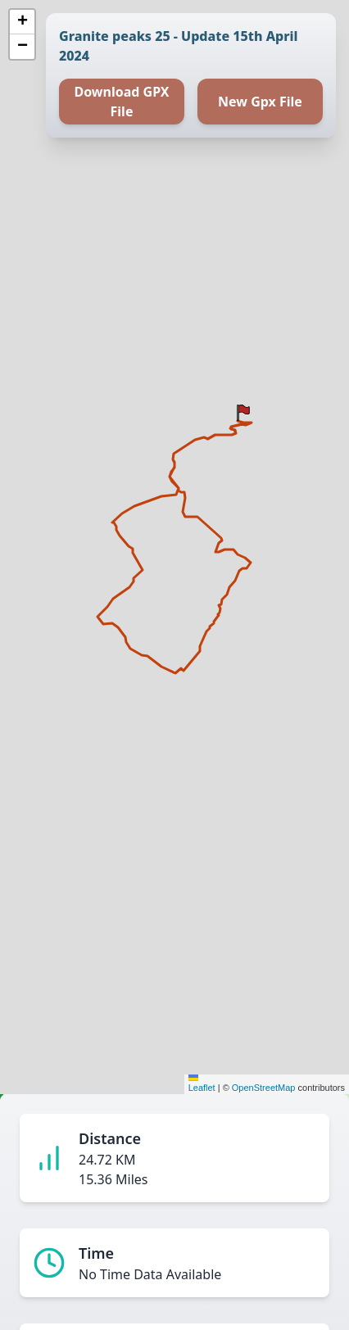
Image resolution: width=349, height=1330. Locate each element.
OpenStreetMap (264, 1087)
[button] (243, 413)
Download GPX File (121, 101)
